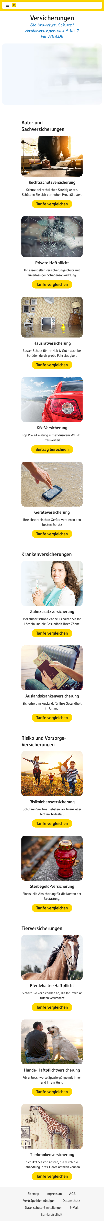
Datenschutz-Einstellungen (43, 1207)
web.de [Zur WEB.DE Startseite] (14, 5)
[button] (7, 5)
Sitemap (33, 1194)
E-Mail (74, 1207)
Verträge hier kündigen (39, 1201)
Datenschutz (71, 1201)
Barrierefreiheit (51, 1214)
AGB (72, 1194)
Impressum (54, 1194)
